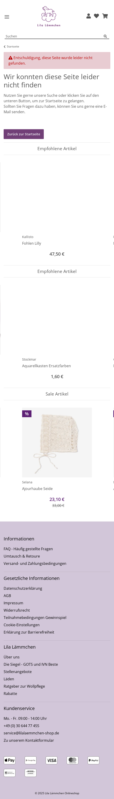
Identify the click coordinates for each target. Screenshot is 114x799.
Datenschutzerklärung (23, 588)
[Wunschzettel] (96, 16)
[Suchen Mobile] (54, 36)
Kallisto (27, 237)
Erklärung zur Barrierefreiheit (29, 632)
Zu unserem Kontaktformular (29, 740)
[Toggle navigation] (7, 17)
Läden (9, 678)
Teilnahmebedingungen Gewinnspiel (35, 617)
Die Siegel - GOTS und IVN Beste (31, 664)
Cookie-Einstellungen (22, 624)
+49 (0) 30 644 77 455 (21, 725)
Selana (27, 482)
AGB (7, 595)
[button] (88, 16)
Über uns (12, 657)
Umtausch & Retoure (22, 556)
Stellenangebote (18, 671)
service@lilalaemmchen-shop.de (31, 733)
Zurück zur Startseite (23, 134)
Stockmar (29, 359)
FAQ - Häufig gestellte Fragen (28, 548)
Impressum (13, 602)
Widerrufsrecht (17, 610)
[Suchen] (106, 36)
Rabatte (10, 693)
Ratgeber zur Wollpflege (24, 686)
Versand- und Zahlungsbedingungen (35, 563)
